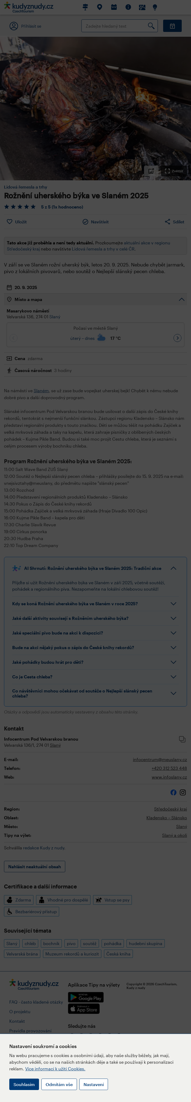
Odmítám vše (59, 1084)
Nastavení (94, 1084)
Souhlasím (24, 1084)
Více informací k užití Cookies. (55, 1068)
